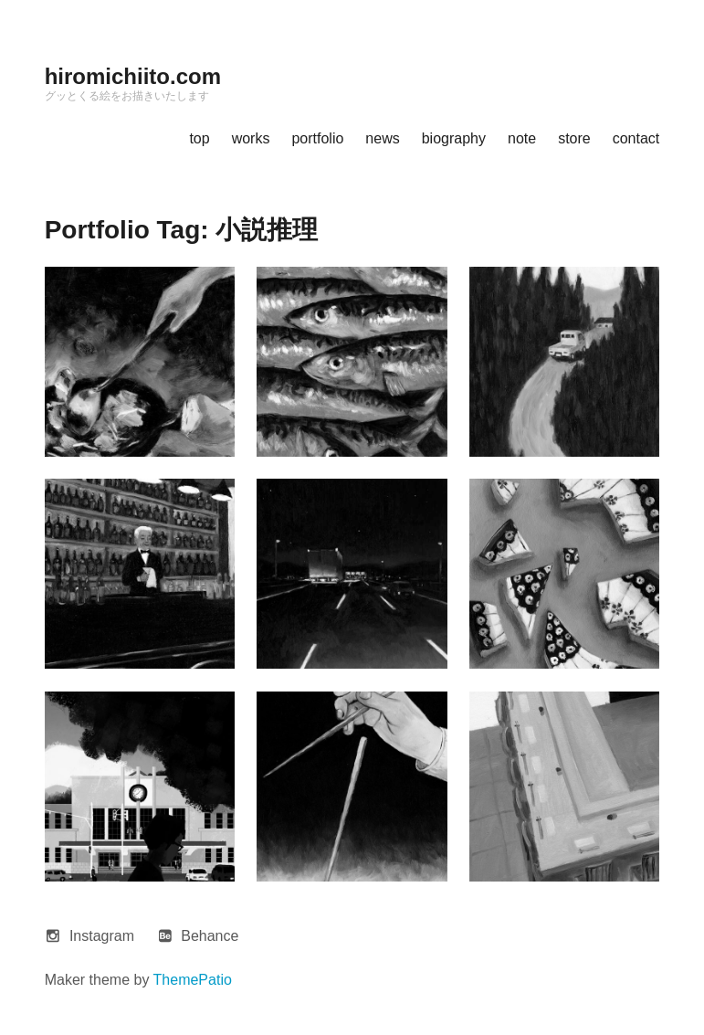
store (574, 138)
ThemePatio (192, 979)
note (522, 138)
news (382, 138)
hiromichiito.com (133, 76)
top (199, 138)
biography (454, 138)
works (251, 138)
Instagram (101, 936)
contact (636, 138)
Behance (209, 936)
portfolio (317, 138)
